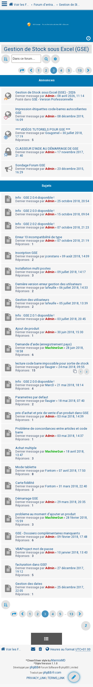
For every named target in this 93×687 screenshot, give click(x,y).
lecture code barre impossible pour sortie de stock (52, 363)
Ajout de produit (27, 328)
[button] (22, 70)
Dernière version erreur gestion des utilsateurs (48, 284)
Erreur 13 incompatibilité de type (38, 237)
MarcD (49, 385)
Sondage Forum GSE (30, 165)
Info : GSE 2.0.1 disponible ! (34, 315)
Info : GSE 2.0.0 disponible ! (34, 381)
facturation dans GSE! (31, 564)
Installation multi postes (33, 268)
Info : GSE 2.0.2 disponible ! (34, 224)
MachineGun (54, 348)
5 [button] (69, 70)
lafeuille (50, 287)
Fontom (50, 470)
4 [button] (61, 70)
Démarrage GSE (26, 498)
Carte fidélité (24, 483)
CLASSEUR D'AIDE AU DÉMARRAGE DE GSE (46, 148)
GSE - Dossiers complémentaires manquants (47, 533)
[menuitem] (40, 649)
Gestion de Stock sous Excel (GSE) (46, 49)
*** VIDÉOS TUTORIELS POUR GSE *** (42, 129)
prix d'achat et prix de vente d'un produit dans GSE (52, 413)
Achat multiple (25, 448)
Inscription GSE (26, 253)
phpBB (34, 667)
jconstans (52, 256)
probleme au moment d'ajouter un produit (45, 514)
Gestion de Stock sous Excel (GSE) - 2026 (45, 92)
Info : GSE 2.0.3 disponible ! (34, 211)
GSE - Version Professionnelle (52, 99)
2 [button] (46, 70)
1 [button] (38, 70)
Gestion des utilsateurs (32, 300)
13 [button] (80, 70)
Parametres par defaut (31, 397)
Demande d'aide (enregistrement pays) (43, 344)
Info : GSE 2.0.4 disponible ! (34, 197)
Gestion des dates (28, 584)
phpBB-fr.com (52, 672)
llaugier (50, 367)
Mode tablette (25, 467)
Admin (49, 96)
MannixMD (58, 660)
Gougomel (52, 133)
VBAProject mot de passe (34, 549)
